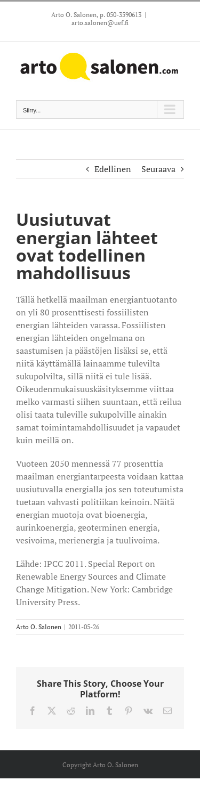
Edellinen (112, 169)
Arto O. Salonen (38, 627)
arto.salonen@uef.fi (100, 23)
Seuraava (158, 169)
